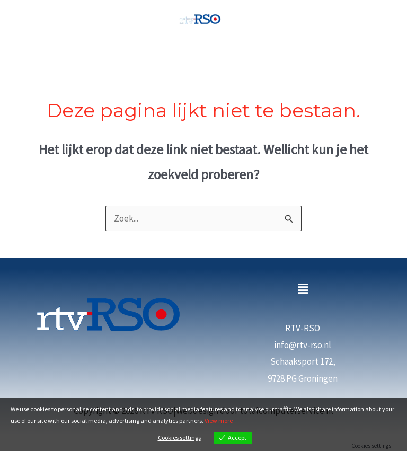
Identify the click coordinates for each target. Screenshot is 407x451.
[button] (303, 289)
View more (219, 421)
